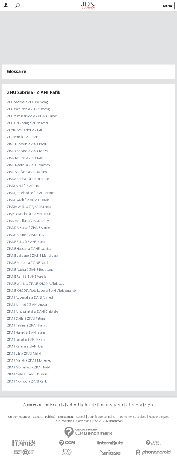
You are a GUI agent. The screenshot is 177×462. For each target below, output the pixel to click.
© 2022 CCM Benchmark (108, 421)
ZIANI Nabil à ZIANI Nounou (27, 374)
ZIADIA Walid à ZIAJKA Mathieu (29, 206)
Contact (37, 416)
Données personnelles (101, 416)
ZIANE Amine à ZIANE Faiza (26, 234)
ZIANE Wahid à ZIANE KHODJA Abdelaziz (36, 283)
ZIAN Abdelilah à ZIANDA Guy (28, 220)
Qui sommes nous (19, 416)
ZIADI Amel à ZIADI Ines (24, 185)
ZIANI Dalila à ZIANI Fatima (26, 318)
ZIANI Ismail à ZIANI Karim (25, 339)
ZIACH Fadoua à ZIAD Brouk (27, 144)
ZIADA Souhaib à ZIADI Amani (28, 179)
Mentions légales (159, 416)
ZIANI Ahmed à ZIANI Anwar (27, 304)
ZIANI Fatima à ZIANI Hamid (27, 325)
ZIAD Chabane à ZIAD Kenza (27, 151)
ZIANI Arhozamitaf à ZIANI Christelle (32, 311)
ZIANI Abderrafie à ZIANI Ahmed (30, 297)
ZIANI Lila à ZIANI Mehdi (24, 353)
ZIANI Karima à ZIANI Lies (25, 346)
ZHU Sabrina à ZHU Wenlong (27, 102)
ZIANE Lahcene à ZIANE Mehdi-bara (32, 255)
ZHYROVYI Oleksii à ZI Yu (24, 130)
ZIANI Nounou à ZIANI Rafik (27, 381)
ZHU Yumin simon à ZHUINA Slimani (32, 116)
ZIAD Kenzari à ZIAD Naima (26, 158)
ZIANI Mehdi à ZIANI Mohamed (29, 360)
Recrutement (66, 416)
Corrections (83, 421)
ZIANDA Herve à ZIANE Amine (28, 227)
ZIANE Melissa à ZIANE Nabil (27, 262)
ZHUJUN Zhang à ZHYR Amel (27, 123)
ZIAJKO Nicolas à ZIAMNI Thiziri (29, 214)
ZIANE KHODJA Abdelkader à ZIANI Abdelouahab (41, 290)
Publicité (50, 416)
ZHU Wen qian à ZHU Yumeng (28, 109)
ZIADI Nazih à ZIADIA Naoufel (28, 199)
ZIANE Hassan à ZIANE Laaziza (29, 248)
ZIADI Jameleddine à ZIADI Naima (31, 193)
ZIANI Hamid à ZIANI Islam (26, 332)
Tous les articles (64, 421)
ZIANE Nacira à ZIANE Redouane (30, 269)
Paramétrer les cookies (132, 416)
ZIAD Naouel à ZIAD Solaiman (28, 165)
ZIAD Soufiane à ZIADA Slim (27, 172)
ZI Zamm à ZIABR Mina (23, 137)
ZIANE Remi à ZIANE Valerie (26, 276)
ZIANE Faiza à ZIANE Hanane (27, 241)
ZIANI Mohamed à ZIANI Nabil (28, 367)
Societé (80, 416)
